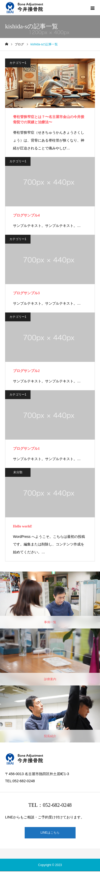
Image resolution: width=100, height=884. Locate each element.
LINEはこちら (50, 832)
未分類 (17, 472)
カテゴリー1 (17, 63)
